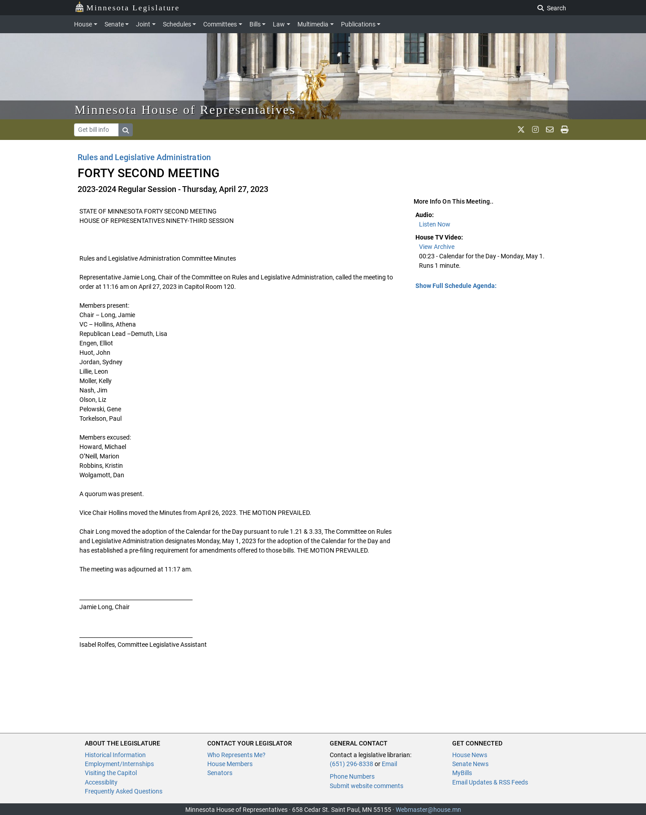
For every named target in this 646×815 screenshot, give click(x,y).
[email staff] (549, 129)
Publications (358, 24)
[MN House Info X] (521, 129)
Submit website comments (366, 785)
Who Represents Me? (236, 754)
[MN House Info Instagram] (535, 129)
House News (469, 754)
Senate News (470, 763)
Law (279, 24)
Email (389, 763)
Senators (219, 772)
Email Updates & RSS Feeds (490, 782)
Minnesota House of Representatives (185, 110)
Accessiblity (101, 782)
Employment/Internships (119, 763)
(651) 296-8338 (351, 763)
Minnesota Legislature (127, 7)
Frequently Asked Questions (123, 791)
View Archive (436, 246)
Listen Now (434, 224)
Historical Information (115, 754)
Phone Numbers (352, 776)
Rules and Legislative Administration (144, 157)
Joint (143, 24)
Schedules (177, 24)
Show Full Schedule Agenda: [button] (456, 285)
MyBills (462, 772)
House (83, 24)
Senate (114, 24)
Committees (220, 24)
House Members (230, 763)
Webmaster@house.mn (428, 809)
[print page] (564, 129)
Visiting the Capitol (111, 772)
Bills (255, 24)
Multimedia (312, 24)
